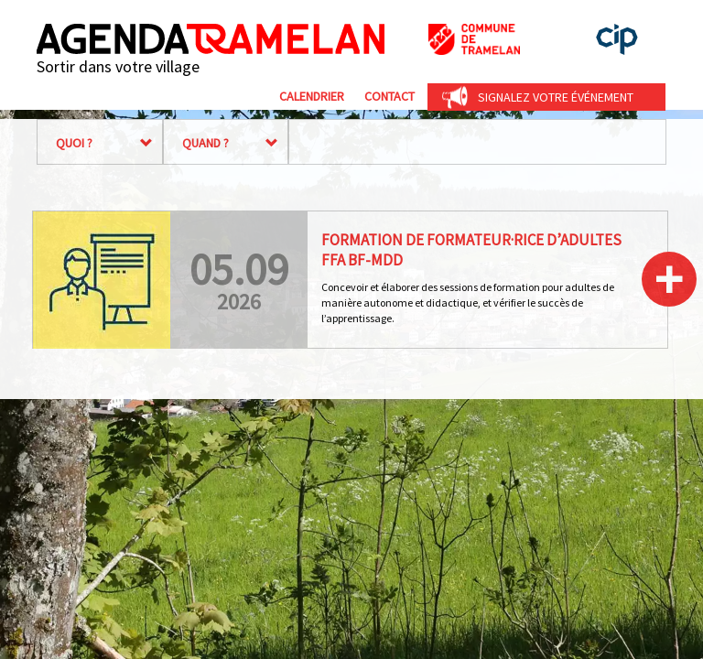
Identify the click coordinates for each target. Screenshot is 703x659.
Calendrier (311, 96)
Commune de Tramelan (474, 39)
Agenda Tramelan (210, 39)
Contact (389, 96)
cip (617, 39)
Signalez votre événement (555, 97)
